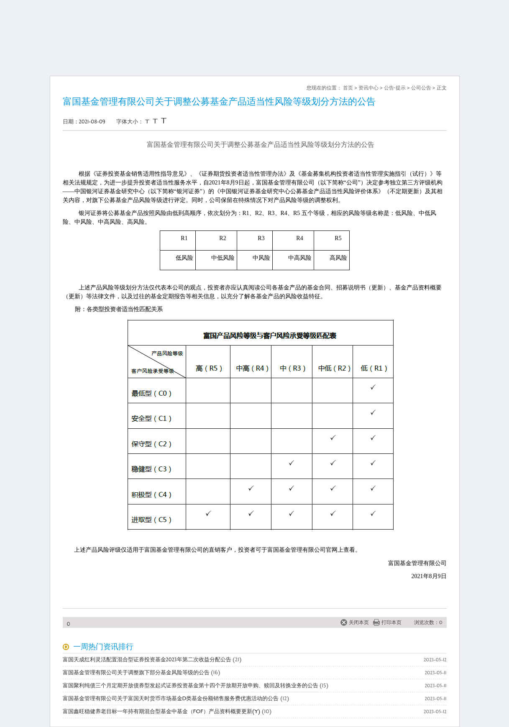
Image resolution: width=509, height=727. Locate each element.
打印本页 (391, 622)
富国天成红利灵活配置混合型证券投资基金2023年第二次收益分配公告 (147, 659)
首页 (348, 87)
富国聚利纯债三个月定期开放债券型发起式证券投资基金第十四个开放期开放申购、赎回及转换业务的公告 (190, 685)
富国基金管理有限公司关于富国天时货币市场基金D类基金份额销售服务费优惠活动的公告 (171, 698)
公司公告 (421, 87)
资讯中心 (368, 87)
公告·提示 (395, 87)
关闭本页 (359, 622)
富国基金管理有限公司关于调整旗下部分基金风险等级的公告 (136, 672)
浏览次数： (426, 622)
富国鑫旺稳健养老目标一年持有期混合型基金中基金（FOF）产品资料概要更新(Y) (162, 711)
